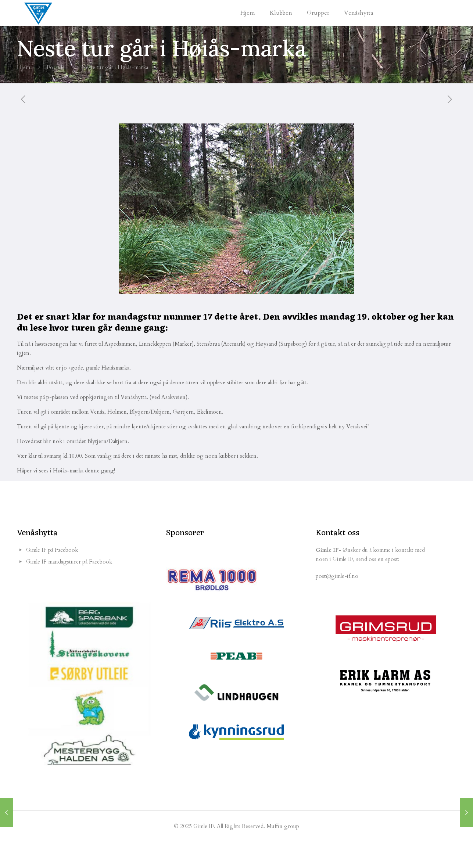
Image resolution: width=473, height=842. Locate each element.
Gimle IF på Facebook (52, 550)
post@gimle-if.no (337, 576)
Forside (56, 67)
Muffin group (282, 826)
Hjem (23, 67)
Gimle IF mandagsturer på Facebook (69, 561)
